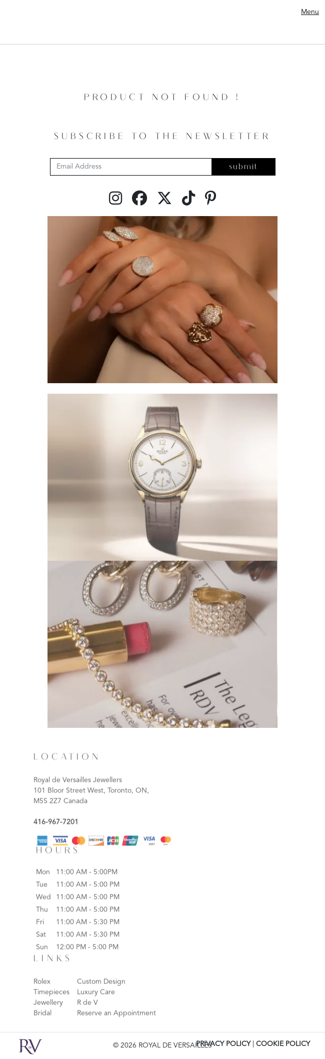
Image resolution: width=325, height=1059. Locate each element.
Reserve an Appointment (116, 1029)
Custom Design (101, 998)
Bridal (43, 1029)
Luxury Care (96, 1008)
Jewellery (48, 1019)
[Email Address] (131, 167)
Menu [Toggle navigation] (310, 12)
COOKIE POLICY (283, 1043)
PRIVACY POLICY (223, 1043)
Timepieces (52, 1008)
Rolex (42, 998)
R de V (87, 1019)
